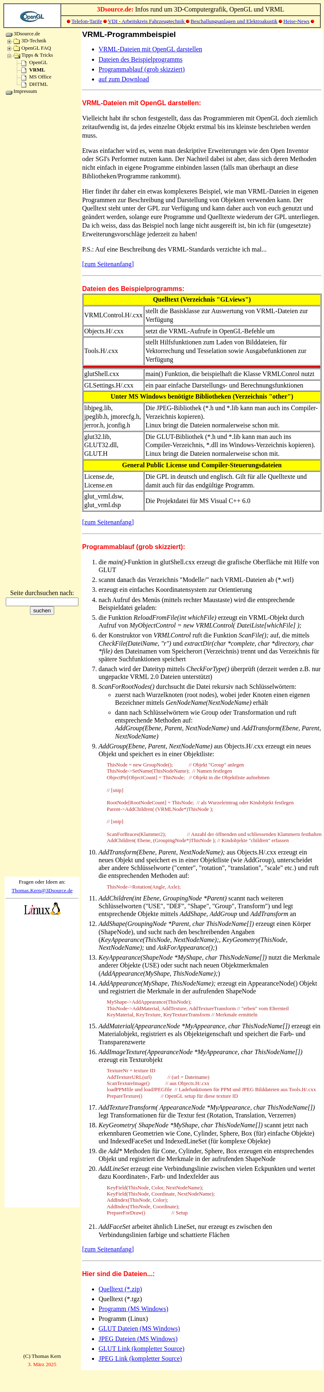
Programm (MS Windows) (133, 1308)
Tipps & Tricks (33, 55)
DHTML (34, 84)
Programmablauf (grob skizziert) (142, 69)
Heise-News (296, 21)
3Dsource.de (23, 34)
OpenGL (34, 62)
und (241, 21)
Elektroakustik (262, 21)
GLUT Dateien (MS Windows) (139, 1328)
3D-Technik (30, 41)
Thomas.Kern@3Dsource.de (41, 890)
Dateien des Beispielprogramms (140, 59)
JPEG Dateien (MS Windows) (138, 1338)
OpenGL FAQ (32, 48)
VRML (33, 70)
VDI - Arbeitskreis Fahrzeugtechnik (147, 21)
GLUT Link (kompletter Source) (141, 1348)
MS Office (36, 77)
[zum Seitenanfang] (108, 264)
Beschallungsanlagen (214, 21)
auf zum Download (124, 79)
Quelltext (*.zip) (120, 1289)
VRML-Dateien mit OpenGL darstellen (150, 49)
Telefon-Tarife (86, 21)
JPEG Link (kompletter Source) (140, 1358)
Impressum (21, 91)
